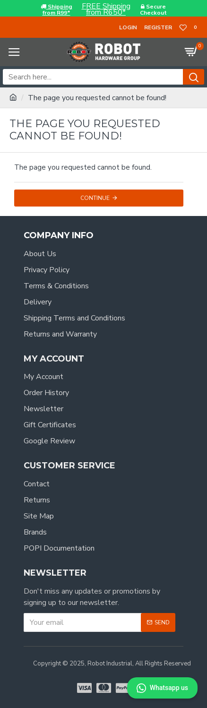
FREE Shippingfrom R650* (106, 9)
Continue (95, 198)
